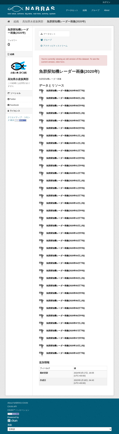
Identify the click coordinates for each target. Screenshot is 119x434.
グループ (95, 10)
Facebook (13, 105)
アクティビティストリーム (54, 46)
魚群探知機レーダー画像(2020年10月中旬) (65, 158)
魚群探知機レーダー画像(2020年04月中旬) (65, 270)
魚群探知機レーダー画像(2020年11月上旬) (65, 143)
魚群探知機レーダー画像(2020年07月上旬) (65, 323)
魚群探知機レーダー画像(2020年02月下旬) (65, 195)
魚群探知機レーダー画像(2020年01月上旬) (65, 135)
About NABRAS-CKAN (18, 403)
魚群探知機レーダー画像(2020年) (66, 21)
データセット (72, 10)
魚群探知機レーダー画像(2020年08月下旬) (65, 90)
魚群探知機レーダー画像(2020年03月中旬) (65, 248)
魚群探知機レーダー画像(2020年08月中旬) (65, 105)
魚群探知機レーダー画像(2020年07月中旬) (65, 338)
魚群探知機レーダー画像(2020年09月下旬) (65, 120)
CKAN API (12, 406)
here (62, 62)
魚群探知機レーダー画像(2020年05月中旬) (65, 293)
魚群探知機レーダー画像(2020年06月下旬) (65, 308)
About (106, 10)
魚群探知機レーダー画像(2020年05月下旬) (65, 285)
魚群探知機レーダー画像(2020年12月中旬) (65, 233)
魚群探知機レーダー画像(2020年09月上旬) (65, 113)
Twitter (12, 99)
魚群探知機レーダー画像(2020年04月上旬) (65, 255)
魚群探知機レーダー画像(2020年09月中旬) (65, 128)
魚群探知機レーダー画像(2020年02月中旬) (65, 210)
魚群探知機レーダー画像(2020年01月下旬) (65, 150)
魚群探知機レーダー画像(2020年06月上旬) (65, 300)
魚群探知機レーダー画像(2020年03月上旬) (65, 225)
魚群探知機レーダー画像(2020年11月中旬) (65, 188)
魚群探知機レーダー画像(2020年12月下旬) (65, 218)
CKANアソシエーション (18, 410)
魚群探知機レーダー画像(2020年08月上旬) (65, 98)
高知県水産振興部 (32, 21)
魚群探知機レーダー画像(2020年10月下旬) (65, 353)
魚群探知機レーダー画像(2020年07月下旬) (65, 330)
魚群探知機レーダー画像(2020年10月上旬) (65, 345)
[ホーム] (9, 21)
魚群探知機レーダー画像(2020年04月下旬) (65, 263)
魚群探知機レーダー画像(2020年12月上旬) (65, 203)
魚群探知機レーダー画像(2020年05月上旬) (65, 278)
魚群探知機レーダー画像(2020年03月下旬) (65, 240)
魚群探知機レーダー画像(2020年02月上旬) (65, 180)
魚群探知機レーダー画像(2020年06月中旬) (65, 315)
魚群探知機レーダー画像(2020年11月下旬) (65, 173)
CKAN (12, 420)
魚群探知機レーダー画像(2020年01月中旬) (65, 165)
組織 (85, 10)
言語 (10, 425)
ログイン (106, 2)
